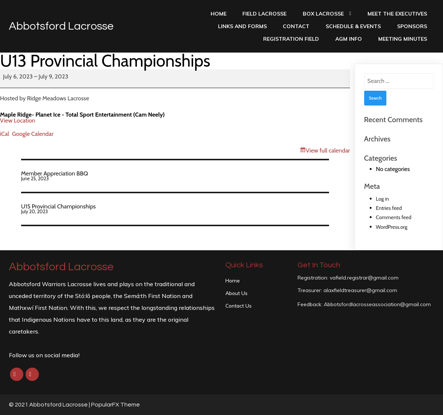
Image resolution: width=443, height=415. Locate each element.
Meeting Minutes (402, 39)
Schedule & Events (353, 26)
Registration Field (291, 39)
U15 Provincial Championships (175, 208)
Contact (296, 26)
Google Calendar (33, 133)
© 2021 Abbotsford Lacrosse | (50, 405)
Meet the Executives (397, 13)
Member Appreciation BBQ (175, 175)
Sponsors (412, 26)
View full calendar (328, 150)
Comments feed (394, 217)
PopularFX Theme (115, 405)
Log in (382, 198)
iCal (4, 133)
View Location (17, 120)
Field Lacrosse (264, 13)
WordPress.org (391, 227)
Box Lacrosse (327, 13)
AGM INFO (348, 39)
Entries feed (389, 208)
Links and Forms (242, 26)
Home (218, 13)
